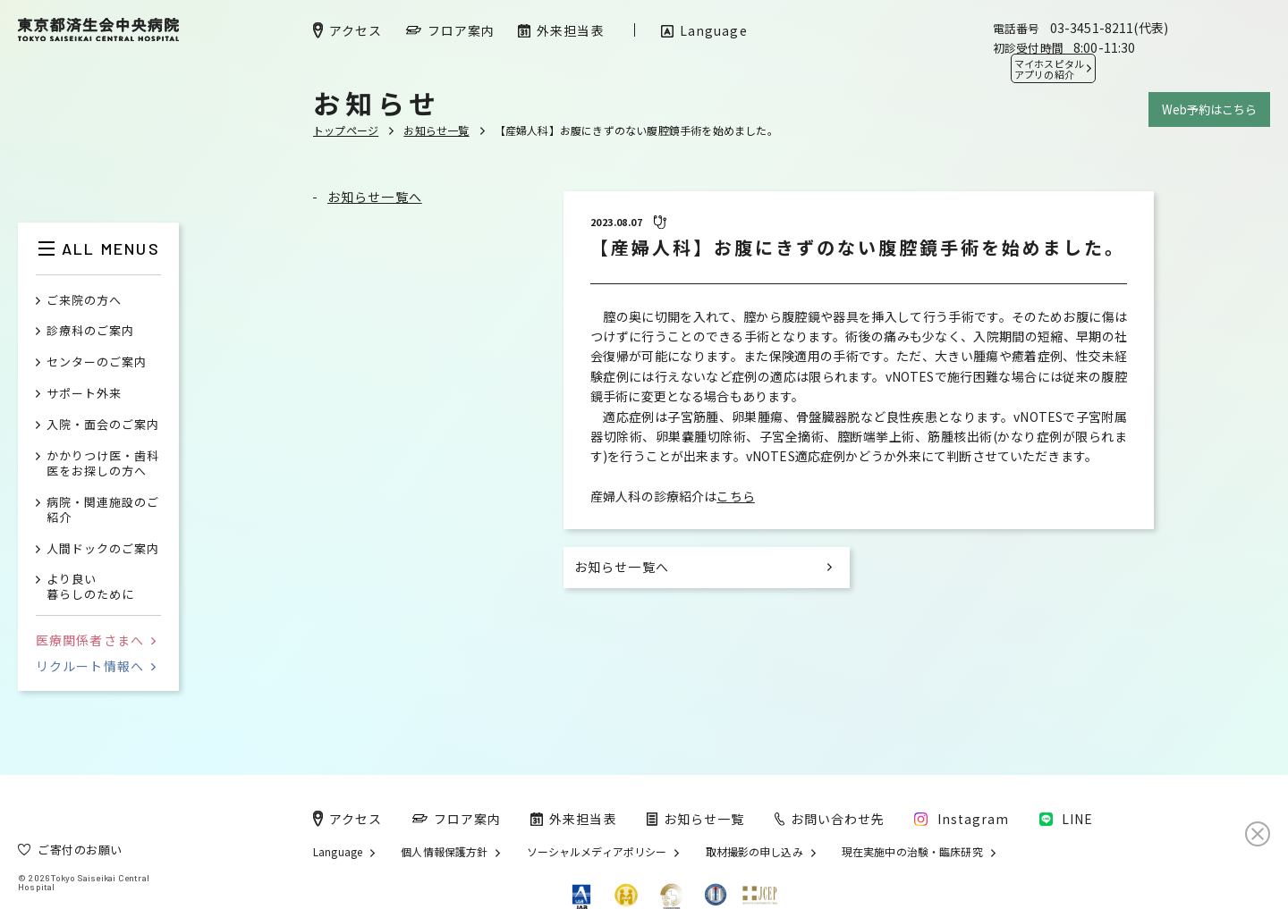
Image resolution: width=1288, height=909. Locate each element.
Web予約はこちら (1209, 109)
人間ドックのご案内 (103, 549)
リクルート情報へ (96, 666)
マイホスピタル (1049, 68)
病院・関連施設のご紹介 (103, 510)
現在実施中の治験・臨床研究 (912, 851)
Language (337, 851)
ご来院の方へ (84, 300)
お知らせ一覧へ (374, 197)
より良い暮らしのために (90, 587)
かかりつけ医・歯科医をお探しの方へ (103, 464)
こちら (735, 496)
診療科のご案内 (90, 331)
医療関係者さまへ (96, 640)
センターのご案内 (97, 362)
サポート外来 (84, 393)
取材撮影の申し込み (754, 851)
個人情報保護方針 (444, 851)
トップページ (345, 130)
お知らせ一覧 (436, 130)
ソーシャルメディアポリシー (597, 851)
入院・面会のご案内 (103, 425)
